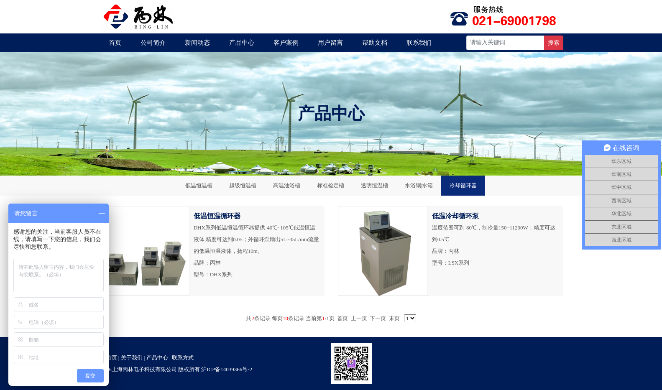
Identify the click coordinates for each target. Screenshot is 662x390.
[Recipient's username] (505, 43)
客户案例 (286, 42)
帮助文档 (374, 42)
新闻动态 (197, 42)
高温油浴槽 (286, 185)
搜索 (554, 43)
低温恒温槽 (198, 185)
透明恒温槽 (374, 185)
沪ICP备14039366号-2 (226, 369)
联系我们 (419, 42)
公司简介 (153, 42)
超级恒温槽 (242, 185)
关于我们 (132, 357)
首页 (115, 42)
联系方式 (183, 357)
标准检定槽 (330, 185)
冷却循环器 (463, 185)
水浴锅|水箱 (419, 185)
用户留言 (330, 42)
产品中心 (241, 42)
